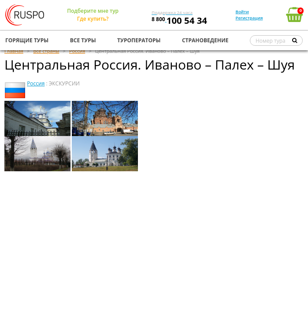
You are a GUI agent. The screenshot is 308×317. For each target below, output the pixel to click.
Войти (242, 12)
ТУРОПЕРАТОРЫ (138, 40)
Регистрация (249, 18)
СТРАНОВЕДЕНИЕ (205, 40)
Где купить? (93, 18)
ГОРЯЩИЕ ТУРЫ (26, 40)
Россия (36, 83)
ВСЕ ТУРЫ (83, 40)
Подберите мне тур (93, 11)
